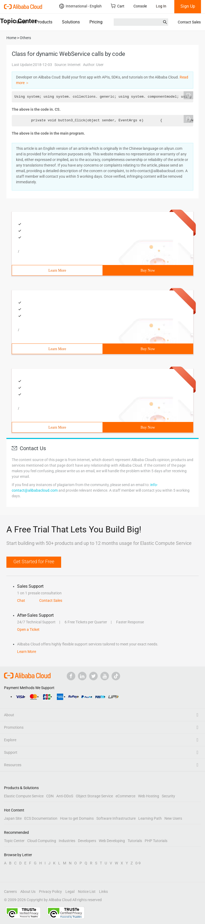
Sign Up (187, 6)
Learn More (57, 270)
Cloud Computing (41, 841)
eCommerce (125, 796)
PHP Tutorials (156, 841)
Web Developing (112, 841)
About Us (28, 891)
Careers (10, 891)
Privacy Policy (50, 891)
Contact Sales (189, 22)
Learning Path (150, 818)
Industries (67, 841)
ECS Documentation (40, 818)
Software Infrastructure (116, 818)
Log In (161, 6)
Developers (87, 841)
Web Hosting (148, 796)
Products (44, 21)
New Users (173, 818)
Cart (117, 6)
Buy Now (147, 270)
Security (168, 796)
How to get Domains (77, 818)
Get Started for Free (33, 561)
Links (103, 891)
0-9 (138, 863)
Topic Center (14, 841)
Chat (21, 600)
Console (140, 6)
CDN (50, 796)
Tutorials (135, 841)
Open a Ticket (28, 629)
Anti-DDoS (64, 796)
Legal (69, 891)
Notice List (87, 891)
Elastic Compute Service (24, 796)
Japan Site (13, 818)
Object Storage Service (94, 796)
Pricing (95, 21)
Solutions (71, 21)
